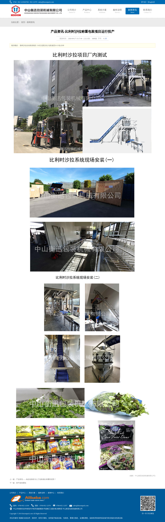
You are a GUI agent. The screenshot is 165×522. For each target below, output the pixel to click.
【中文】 (143, 2)
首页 (23, 22)
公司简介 (72, 11)
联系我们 (147, 11)
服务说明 (117, 11)
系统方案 (102, 11)
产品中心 (87, 11)
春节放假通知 (21, 483)
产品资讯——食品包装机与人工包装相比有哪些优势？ (36, 479)
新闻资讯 (132, 11)
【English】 (151, 2)
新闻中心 (51, 493)
